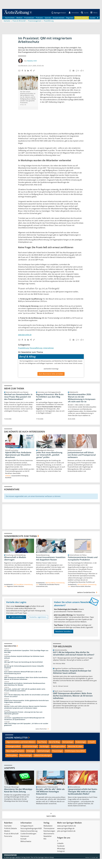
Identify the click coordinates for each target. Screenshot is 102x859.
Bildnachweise (26, 842)
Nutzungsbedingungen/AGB (31, 829)
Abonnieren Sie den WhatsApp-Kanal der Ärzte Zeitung (18, 790)
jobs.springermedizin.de (66, 831)
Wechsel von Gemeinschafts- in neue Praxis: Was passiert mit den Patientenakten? (18, 397)
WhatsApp (61, 849)
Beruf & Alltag (54, 742)
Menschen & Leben (75, 747)
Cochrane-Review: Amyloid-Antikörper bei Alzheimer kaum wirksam (24, 657)
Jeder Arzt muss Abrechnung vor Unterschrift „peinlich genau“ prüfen (49, 455)
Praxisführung (23, 348)
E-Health (91, 742)
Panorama (8, 836)
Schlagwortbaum (27, 826)
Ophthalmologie (43, 751)
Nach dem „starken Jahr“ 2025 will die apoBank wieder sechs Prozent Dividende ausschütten (24, 690)
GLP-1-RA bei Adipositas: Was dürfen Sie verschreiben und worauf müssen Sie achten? (26, 696)
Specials (48, 18)
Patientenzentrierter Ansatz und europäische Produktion (83, 558)
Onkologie (30, 751)
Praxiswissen (29, 18)
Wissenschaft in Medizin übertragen (15, 558)
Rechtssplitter (11, 756)
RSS (45, 839)
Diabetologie (80, 742)
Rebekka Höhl (32, 61)
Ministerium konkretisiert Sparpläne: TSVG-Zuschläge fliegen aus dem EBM (26, 651)
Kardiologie (44, 747)
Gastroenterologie (30, 747)
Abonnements (49, 834)
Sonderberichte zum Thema (20, 536)
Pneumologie (57, 751)
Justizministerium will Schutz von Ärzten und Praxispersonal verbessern (82, 455)
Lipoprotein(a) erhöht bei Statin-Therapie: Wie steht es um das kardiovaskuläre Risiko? (82, 792)
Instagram (61, 851)
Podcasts (39, 18)
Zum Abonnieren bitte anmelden (51, 374)
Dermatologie (68, 742)
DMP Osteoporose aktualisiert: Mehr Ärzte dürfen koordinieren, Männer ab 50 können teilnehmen (26, 678)
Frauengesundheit (13, 747)
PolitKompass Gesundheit (75, 751)
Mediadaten (48, 826)
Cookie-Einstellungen (28, 834)
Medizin (19, 18)
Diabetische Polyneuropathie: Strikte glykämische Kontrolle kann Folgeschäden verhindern (26, 701)
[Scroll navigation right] (98, 18)
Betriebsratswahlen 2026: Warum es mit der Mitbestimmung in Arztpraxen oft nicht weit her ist (81, 398)
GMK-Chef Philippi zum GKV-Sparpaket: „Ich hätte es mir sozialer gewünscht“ (26, 725)
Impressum (25, 836)
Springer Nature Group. (46, 858)
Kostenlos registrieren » (38, 617)
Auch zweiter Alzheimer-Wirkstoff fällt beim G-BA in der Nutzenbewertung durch (23, 673)
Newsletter (48, 836)
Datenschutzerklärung (29, 831)
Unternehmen (48, 348)
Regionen (69, 18)
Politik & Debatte (81, 18)
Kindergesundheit (58, 747)
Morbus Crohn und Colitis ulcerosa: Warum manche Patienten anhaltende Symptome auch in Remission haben (25, 707)
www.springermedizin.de (66, 826)
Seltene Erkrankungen (42, 756)
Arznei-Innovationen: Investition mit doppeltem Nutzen (50, 558)
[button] (93, 12)
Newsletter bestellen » (63, 632)
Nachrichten (9, 18)
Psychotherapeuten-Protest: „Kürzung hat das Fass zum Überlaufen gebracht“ (23, 713)
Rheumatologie (25, 756)
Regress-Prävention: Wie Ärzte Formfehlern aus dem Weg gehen (50, 397)
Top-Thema (42, 742)
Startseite (7, 826)
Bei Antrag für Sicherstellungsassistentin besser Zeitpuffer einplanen (24, 667)
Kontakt (23, 839)
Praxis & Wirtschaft (11, 834)
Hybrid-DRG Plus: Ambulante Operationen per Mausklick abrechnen (18, 455)
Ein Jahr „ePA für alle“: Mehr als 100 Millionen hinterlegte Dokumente (50, 792)
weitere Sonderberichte (87, 593)
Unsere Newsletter (16, 737)
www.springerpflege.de (65, 829)
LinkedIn (60, 844)
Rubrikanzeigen (49, 831)
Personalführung (36, 348)
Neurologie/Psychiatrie (15, 751)
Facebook (60, 846)
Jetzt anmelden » (16, 617)
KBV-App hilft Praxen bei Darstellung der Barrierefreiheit (23, 662)
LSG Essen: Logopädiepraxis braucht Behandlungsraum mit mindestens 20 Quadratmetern (24, 719)
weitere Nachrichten (42, 729)
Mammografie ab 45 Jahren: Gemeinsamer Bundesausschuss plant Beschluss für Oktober (24, 684)
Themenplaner (49, 829)
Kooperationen (58, 18)
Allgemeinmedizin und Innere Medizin (20, 742)
